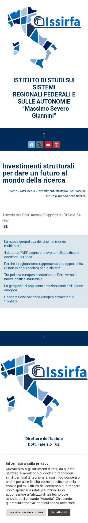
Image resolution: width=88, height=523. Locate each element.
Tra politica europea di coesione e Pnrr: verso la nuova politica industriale (40, 277)
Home (13, 191)
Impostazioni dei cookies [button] (26, 512)
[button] (44, 135)
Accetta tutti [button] (59, 512)
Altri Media (27, 191)
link (5, 226)
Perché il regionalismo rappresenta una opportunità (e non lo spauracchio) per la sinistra (43, 266)
